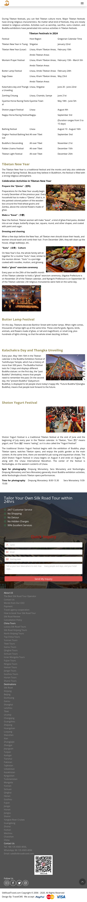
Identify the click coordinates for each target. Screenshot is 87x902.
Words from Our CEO (14, 603)
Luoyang (8, 731)
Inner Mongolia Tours (14, 657)
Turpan (7, 752)
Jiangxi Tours (10, 670)
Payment (8, 606)
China (7, 840)
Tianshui (8, 758)
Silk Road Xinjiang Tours (15, 630)
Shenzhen (9, 735)
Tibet (6, 711)
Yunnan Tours (10, 640)
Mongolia (8, 782)
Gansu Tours (10, 647)
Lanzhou (8, 708)
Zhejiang (8, 724)
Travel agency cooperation (16, 609)
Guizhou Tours (11, 674)
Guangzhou (9, 721)
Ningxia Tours (10, 663)
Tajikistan (8, 765)
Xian (6, 738)
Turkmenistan (10, 779)
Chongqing (9, 718)
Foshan (7, 829)
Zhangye (8, 745)
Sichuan (8, 789)
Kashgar (8, 755)
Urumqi (7, 714)
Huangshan (9, 728)
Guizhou (8, 799)
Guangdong (9, 823)
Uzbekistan (9, 768)
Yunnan (7, 785)
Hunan (7, 809)
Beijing (7, 694)
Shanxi (7, 816)
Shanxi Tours (10, 680)
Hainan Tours (10, 667)
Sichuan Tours (11, 653)
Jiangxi (7, 806)
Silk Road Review (12, 616)
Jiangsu (7, 812)
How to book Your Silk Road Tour (20, 613)
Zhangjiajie (9, 741)
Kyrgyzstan (9, 775)
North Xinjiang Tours (14, 633)
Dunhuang (9, 697)
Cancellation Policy (13, 619)
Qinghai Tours (10, 650)
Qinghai (7, 792)
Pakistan (8, 762)
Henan (7, 796)
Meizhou (8, 833)
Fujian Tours (10, 660)
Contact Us (9, 599)
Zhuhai (7, 826)
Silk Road (8, 687)
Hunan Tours (10, 677)
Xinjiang (8, 691)
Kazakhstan (9, 772)
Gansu (7, 701)
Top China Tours (12, 636)
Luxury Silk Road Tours (15, 626)
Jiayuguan (8, 748)
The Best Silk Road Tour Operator (20, 596)
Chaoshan (9, 836)
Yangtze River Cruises (14, 819)
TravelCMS (18, 896)
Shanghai (8, 704)
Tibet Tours (9, 643)
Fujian (7, 802)
